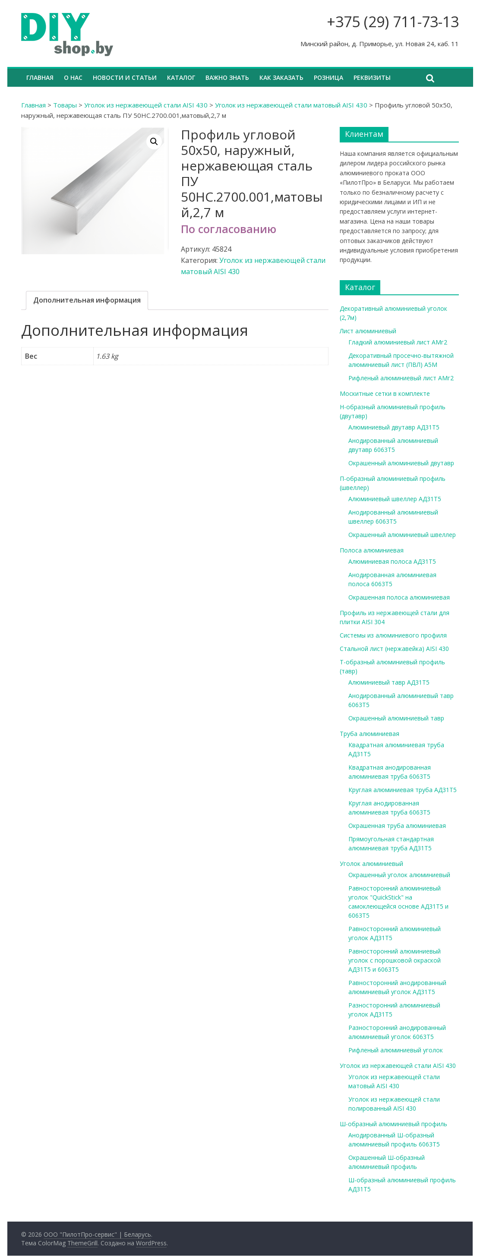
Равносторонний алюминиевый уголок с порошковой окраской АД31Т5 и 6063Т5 (394, 960)
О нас (73, 77)
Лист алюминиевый (368, 331)
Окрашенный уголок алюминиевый (399, 875)
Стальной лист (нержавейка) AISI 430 (394, 648)
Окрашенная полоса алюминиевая (399, 597)
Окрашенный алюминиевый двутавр (401, 463)
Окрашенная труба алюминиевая (397, 825)
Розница (328, 77)
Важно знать (227, 77)
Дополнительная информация (87, 300)
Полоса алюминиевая (372, 550)
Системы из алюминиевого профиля (393, 635)
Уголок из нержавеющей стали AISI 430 (146, 105)
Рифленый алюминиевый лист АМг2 (401, 378)
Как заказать (281, 77)
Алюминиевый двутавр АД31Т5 (393, 427)
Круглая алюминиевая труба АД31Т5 (402, 790)
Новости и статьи (125, 77)
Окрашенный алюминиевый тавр (396, 718)
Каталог (181, 77)
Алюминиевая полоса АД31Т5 (392, 561)
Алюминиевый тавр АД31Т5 (388, 682)
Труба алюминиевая (369, 733)
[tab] (87, 300)
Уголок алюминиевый (371, 863)
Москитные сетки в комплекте (385, 393)
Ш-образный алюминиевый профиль (393, 1124)
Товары (65, 105)
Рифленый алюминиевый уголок (395, 1050)
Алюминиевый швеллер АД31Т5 (394, 499)
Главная (40, 77)
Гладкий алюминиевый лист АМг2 (397, 342)
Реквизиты (372, 77)
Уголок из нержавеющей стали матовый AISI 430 (291, 105)
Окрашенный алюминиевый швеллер (402, 535)
